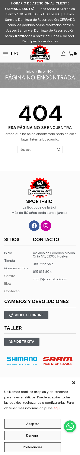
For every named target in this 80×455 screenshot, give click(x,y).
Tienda (9, 260)
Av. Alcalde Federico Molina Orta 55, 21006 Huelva (54, 255)
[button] (73, 383)
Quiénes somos (16, 268)
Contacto (12, 291)
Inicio (30, 71)
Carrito (9, 276)
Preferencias (32, 447)
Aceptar (32, 424)
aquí (57, 408)
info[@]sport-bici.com (50, 279)
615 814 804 (42, 271)
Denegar (32, 435)
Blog (7, 283)
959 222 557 (43, 264)
